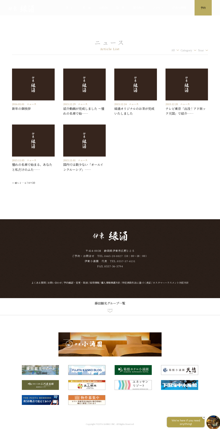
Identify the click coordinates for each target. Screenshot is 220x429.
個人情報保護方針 (110, 285)
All (173, 50)
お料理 (103, 8)
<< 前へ (16, 182)
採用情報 (94, 285)
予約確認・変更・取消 (76, 285)
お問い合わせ (54, 285)
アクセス (158, 8)
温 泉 (120, 8)
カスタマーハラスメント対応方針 (171, 285)
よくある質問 (38, 285)
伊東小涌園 (179, 8)
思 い (70, 8)
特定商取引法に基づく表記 (136, 285)
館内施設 (138, 8)
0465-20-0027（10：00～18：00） (126, 259)
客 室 (86, 8)
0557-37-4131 (126, 264)
